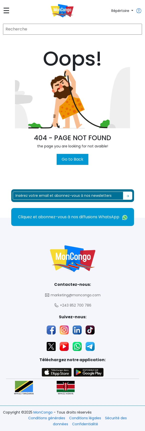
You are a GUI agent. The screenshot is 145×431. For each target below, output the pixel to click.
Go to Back (72, 159)
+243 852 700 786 (72, 305)
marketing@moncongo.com (73, 295)
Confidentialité (85, 424)
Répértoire (120, 10)
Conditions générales (46, 418)
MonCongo (43, 412)
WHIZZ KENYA (66, 388)
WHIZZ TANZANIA (24, 388)
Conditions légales (85, 418)
